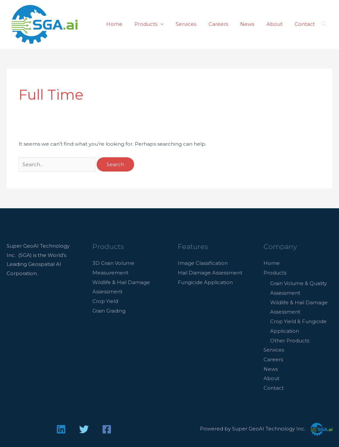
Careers (226, 24)
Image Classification (203, 263)
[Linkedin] (61, 425)
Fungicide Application (205, 281)
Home (129, 24)
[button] (324, 24)
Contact (306, 24)
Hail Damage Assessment (210, 272)
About (278, 24)
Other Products (289, 338)
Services (196, 24)
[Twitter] (84, 425)
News (253, 24)
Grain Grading (108, 309)
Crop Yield (105, 300)
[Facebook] (107, 425)
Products (158, 24)
